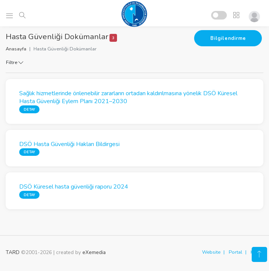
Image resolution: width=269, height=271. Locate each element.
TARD (13, 252)
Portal (235, 252)
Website (211, 252)
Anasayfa (16, 49)
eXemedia (94, 252)
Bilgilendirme (228, 38)
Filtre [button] (14, 62)
